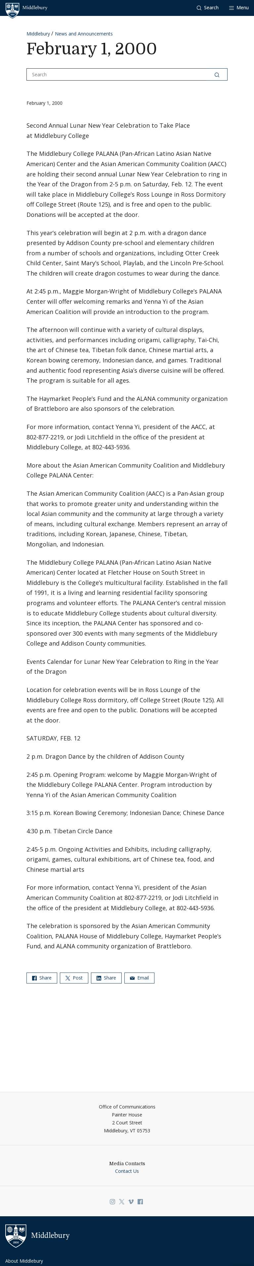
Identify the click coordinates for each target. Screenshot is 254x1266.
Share (42, 978)
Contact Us (127, 1171)
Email (139, 978)
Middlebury (38, 34)
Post (74, 978)
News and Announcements (84, 34)
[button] (207, 8)
